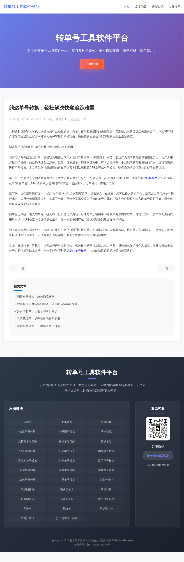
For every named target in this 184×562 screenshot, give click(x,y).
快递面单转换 (27, 455)
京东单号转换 (67, 465)
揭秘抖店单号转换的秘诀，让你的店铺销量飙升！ (48, 306)
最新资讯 (158, 6)
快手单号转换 (106, 465)
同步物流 (106, 434)
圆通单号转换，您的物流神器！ (37, 298)
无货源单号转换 (27, 445)
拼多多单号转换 (27, 465)
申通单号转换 (67, 476)
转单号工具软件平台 (23, 7)
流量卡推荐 (106, 486)
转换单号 (152, 180)
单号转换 (106, 424)
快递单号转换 (27, 434)
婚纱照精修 (27, 496)
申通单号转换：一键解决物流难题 (38, 328)
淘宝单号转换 (106, 455)
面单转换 (66, 424)
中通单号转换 (67, 486)
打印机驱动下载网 (67, 527)
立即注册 (174, 6)
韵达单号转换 (78, 252)
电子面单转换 (67, 434)
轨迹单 (67, 517)
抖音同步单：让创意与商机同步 (37, 313)
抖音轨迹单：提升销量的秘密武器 (38, 320)
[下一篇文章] (166, 270)
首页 (127, 6)
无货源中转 (106, 517)
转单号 (28, 424)
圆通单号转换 (106, 476)
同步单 (28, 517)
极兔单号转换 (27, 486)
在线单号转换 (67, 445)
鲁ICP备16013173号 (98, 555)
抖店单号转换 (67, 455)
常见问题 (141, 6)
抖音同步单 (27, 507)
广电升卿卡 (27, 527)
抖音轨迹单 (67, 507)
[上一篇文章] (18, 270)
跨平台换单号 (106, 507)
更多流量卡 (67, 496)
